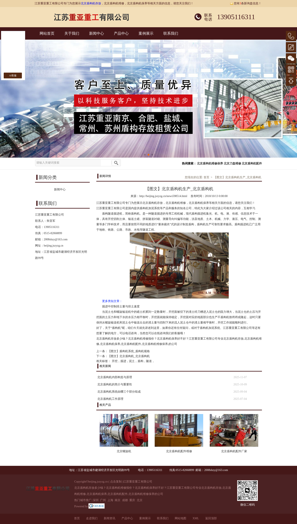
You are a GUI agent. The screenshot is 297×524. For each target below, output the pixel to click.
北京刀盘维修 (232, 163)
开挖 (115, 361)
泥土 (132, 361)
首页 (206, 177)
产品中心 (121, 33)
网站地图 (180, 518)
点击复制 (116, 481)
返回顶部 (211, 518)
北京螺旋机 (124, 451)
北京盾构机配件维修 (179, 451)
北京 (140, 500)
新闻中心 (96, 33)
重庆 (132, 500)
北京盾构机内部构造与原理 (114, 377)
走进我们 (92, 518)
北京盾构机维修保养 (210, 163)
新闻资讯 (109, 518)
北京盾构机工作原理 (110, 398)
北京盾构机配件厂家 (234, 451)
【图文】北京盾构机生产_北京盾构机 (237, 177)
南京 (117, 500)
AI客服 (13, 75)
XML (195, 518)
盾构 (140, 361)
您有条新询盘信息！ (245, 3)
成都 (125, 500)
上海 (110, 500)
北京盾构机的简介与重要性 (114, 384)
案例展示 (146, 33)
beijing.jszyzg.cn (53, 245)
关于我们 (71, 33)
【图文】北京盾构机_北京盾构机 (129, 356)
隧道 (149, 361)
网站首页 (47, 33)
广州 (103, 500)
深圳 (96, 500)
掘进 (123, 361)
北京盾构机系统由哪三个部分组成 (119, 391)
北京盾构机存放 (91, 3)
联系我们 (170, 33)
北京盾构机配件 (252, 163)
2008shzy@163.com (55, 239)
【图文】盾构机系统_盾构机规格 (129, 351)
